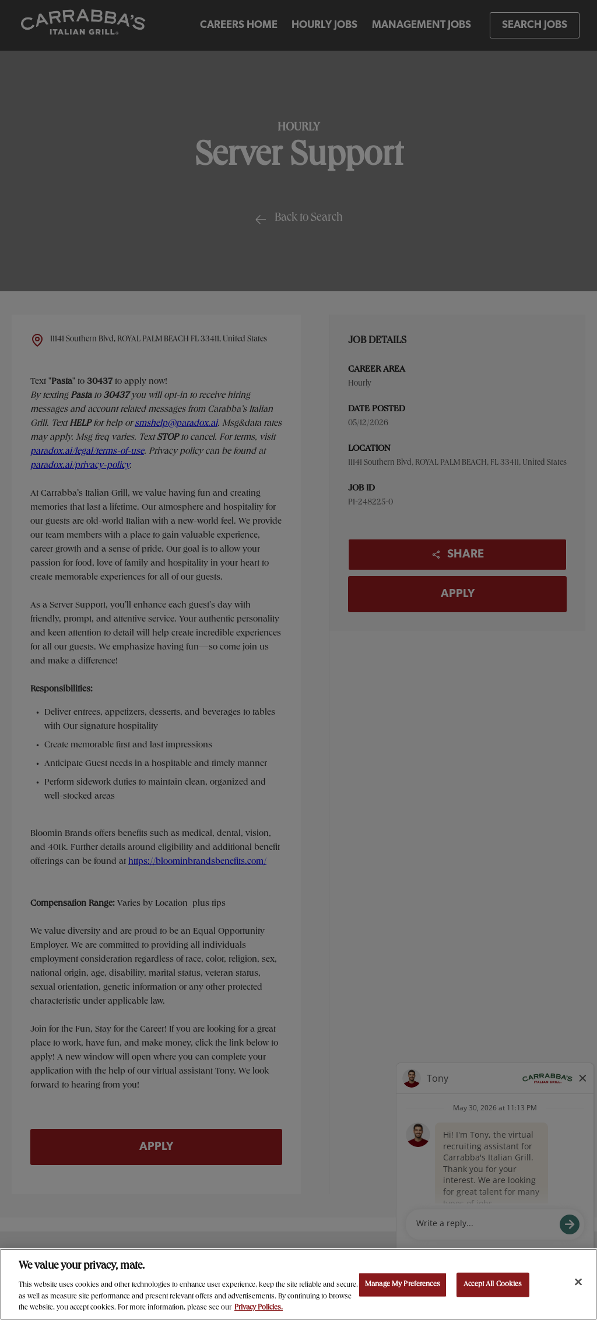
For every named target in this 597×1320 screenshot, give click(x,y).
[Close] (578, 1282)
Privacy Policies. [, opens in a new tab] (258, 1308)
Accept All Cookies (492, 1285)
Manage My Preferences (402, 1285)
